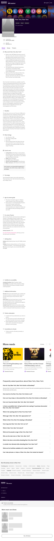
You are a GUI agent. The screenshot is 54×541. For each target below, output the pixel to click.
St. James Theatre (19, 25)
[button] (27, 536)
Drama (22, 23)
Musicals (15, 17)
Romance (27, 23)
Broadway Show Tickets (7, 17)
